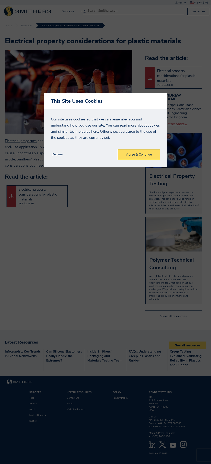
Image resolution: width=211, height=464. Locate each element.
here (94, 131)
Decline (57, 154)
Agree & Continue (139, 154)
